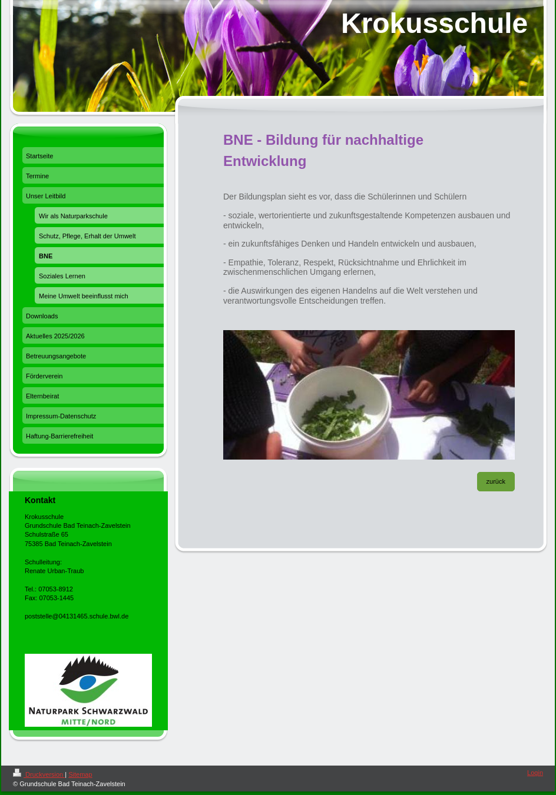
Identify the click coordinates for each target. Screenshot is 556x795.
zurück (495, 481)
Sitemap (80, 774)
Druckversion (39, 774)
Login (535, 772)
